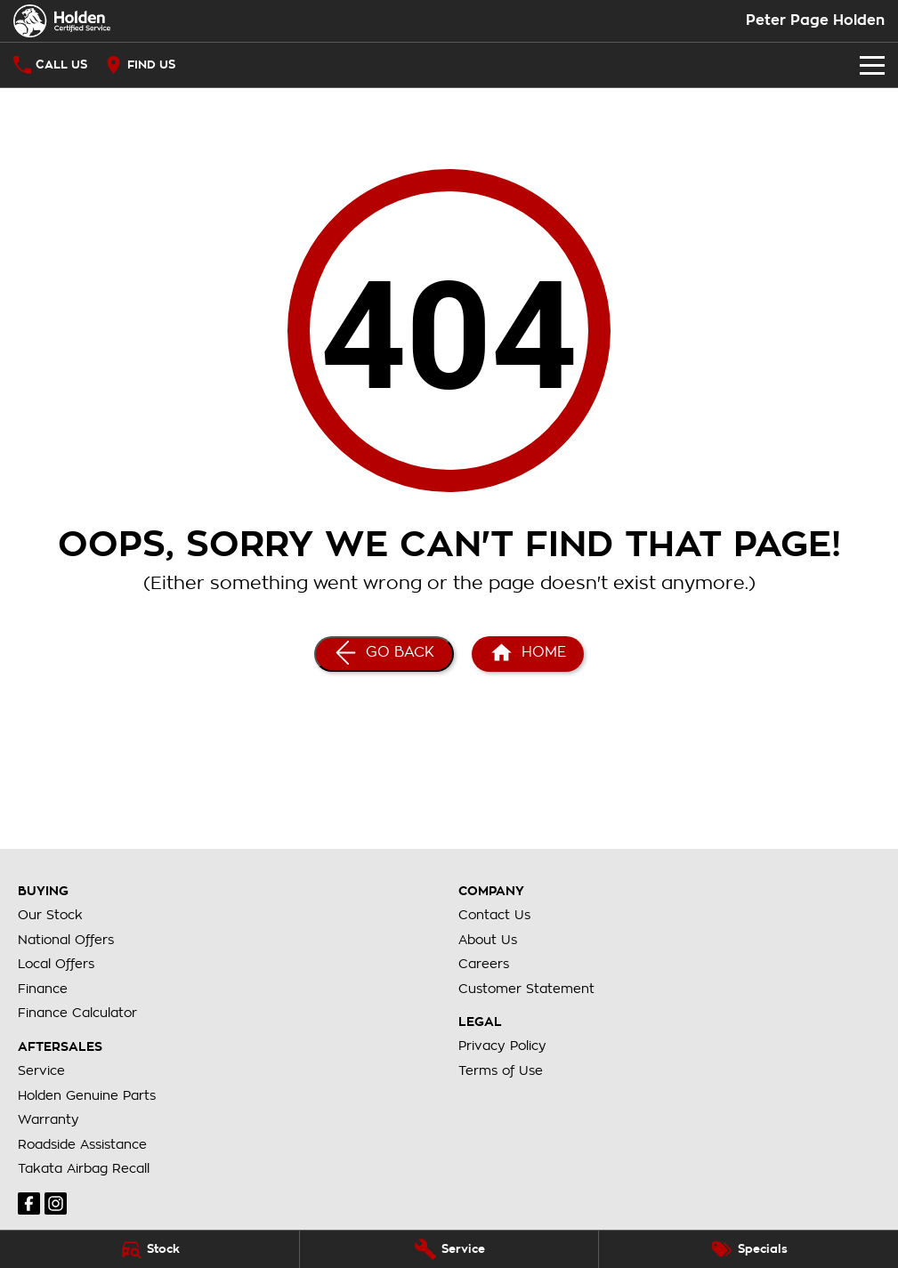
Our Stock (50, 915)
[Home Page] (61, 21)
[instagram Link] (55, 1203)
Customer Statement (526, 988)
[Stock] (149, 1249)
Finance (43, 988)
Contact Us (494, 915)
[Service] (449, 1249)
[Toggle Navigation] (872, 65)
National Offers (66, 939)
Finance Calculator (77, 1012)
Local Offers (56, 963)
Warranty (48, 1119)
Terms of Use (500, 1070)
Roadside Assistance (82, 1144)
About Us (487, 939)
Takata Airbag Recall (84, 1168)
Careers (483, 963)
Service (41, 1070)
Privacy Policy (502, 1045)
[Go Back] (384, 654)
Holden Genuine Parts (87, 1095)
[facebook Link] (29, 1203)
